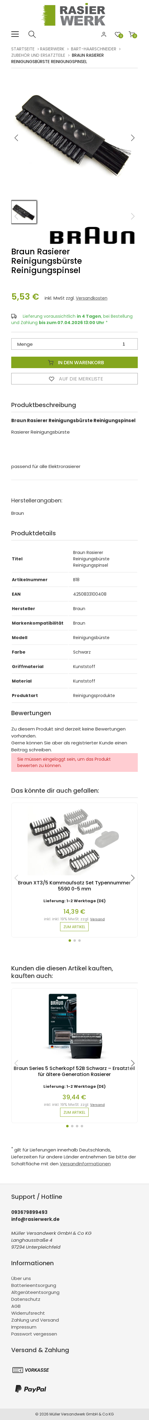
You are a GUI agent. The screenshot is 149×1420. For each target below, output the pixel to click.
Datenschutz (25, 1299)
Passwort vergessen (34, 1334)
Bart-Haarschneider (93, 49)
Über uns (21, 1278)
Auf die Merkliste (74, 378)
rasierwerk (52, 49)
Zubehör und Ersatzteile (38, 55)
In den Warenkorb (74, 362)
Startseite (23, 49)
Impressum (23, 1327)
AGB (16, 1306)
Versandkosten (91, 298)
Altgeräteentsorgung (35, 1292)
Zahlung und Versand (35, 1320)
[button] (133, 138)
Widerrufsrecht (28, 1313)
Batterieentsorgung (33, 1285)
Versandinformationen (85, 1164)
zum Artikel (74, 926)
